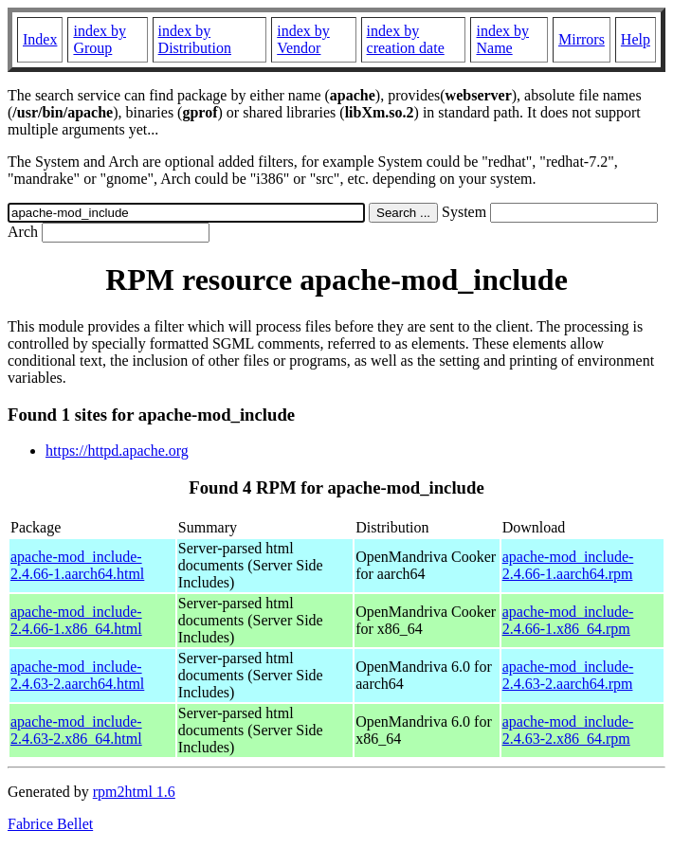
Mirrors (581, 39)
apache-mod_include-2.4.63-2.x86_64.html (76, 730)
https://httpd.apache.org (117, 450)
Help (635, 39)
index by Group (99, 39)
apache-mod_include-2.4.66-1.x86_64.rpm (568, 620)
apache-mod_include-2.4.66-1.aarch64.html (77, 565)
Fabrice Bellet (50, 824)
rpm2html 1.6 (134, 792)
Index (40, 39)
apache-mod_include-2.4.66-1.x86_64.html (76, 620)
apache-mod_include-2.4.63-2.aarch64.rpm (568, 675)
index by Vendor (303, 39)
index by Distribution (194, 39)
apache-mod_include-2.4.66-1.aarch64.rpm (568, 565)
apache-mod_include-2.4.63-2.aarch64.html (77, 675)
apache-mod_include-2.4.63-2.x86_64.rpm (568, 730)
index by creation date (406, 39)
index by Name (502, 39)
